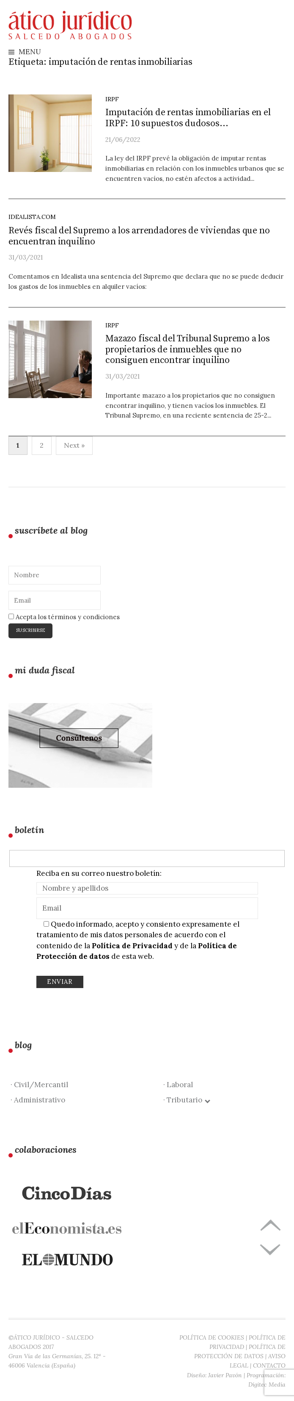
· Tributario (186, 1100)
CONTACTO (269, 1365)
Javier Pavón (225, 1375)
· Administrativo (38, 1100)
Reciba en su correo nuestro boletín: (99, 873)
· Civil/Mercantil (39, 1084)
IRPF (112, 99)
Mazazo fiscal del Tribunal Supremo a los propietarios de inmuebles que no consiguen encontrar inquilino (187, 349)
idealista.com (32, 217)
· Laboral (178, 1084)
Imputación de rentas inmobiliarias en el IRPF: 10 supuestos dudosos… (187, 118)
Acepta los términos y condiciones (64, 617)
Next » (74, 445)
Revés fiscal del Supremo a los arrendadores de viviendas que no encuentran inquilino (138, 236)
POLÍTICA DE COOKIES (211, 1337)
